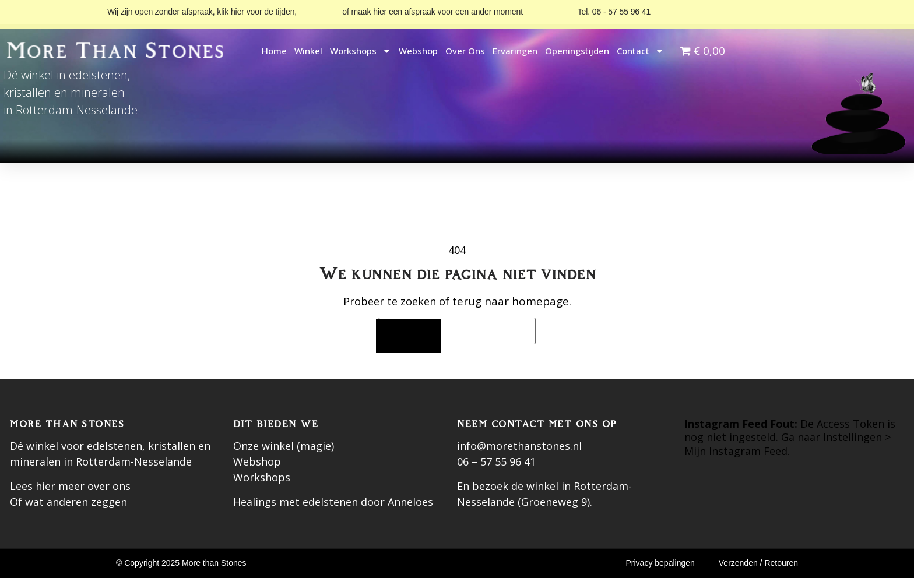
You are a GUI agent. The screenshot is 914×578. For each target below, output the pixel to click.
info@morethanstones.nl (519, 446)
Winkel (308, 51)
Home (274, 51)
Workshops (360, 51)
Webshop (418, 51)
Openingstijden (577, 51)
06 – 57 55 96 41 (496, 461)
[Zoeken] (408, 336)
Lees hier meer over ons (70, 486)
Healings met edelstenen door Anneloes (333, 502)
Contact (640, 51)
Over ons (465, 51)
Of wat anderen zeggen (68, 502)
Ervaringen (515, 51)
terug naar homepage (510, 301)
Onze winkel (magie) (283, 446)
